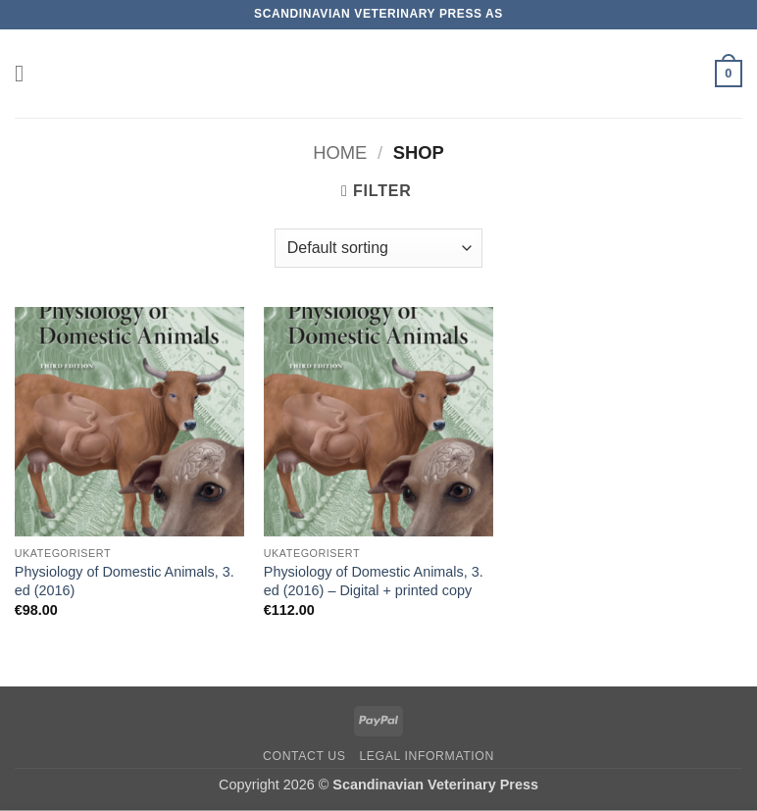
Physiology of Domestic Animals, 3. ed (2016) (124, 581)
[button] (26, 73)
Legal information (426, 756)
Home (340, 152)
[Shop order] (378, 248)
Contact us (304, 756)
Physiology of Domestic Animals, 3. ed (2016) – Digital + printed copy (373, 581)
